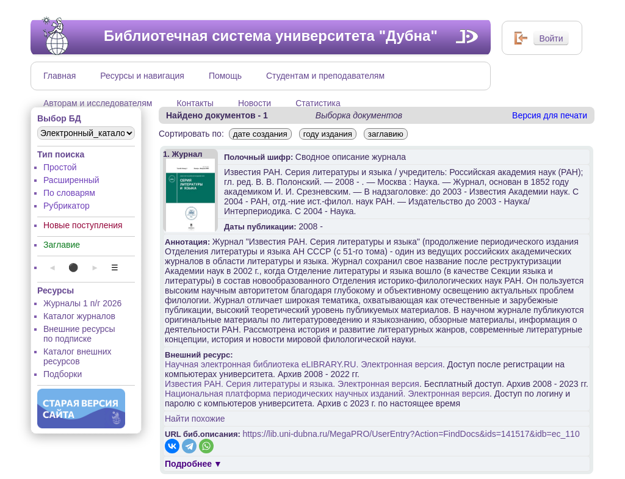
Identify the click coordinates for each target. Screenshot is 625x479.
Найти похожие (195, 418)
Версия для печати (549, 115)
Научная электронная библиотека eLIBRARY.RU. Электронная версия (304, 364)
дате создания (260, 134)
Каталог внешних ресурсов (77, 356)
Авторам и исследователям (97, 103)
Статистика (318, 103)
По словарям (69, 193)
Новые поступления (83, 225)
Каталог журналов (79, 316)
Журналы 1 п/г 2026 (82, 303)
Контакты (194, 103)
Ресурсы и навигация (142, 76)
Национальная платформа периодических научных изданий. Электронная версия (327, 393)
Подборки (62, 374)
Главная (59, 76)
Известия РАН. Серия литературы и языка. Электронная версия (292, 384)
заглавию (385, 134)
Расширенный (71, 180)
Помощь (225, 76)
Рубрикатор (66, 206)
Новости (254, 103)
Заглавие (61, 245)
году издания (327, 134)
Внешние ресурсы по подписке (79, 334)
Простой (60, 167)
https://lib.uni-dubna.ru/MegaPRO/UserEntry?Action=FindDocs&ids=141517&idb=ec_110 (411, 434)
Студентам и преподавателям (325, 76)
